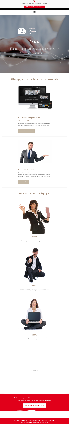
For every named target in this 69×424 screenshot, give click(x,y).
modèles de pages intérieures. (43, 400)
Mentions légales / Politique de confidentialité (43, 420)
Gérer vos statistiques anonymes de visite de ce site (34, 422)
